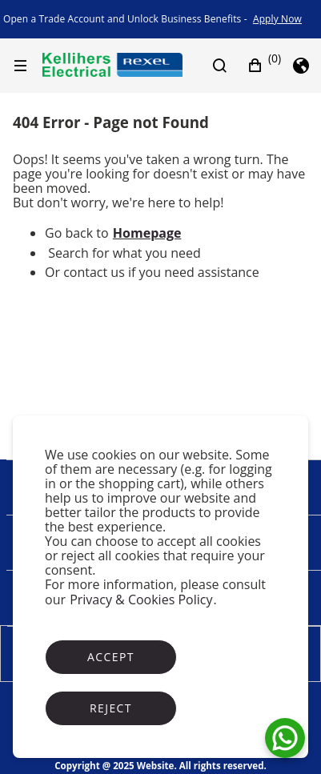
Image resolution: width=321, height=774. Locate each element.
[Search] (228, 65)
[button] (264, 65)
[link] (277, 19)
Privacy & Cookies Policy (141, 600)
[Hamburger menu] (24, 65)
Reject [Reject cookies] (111, 708)
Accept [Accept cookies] (110, 656)
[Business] (112, 64)
